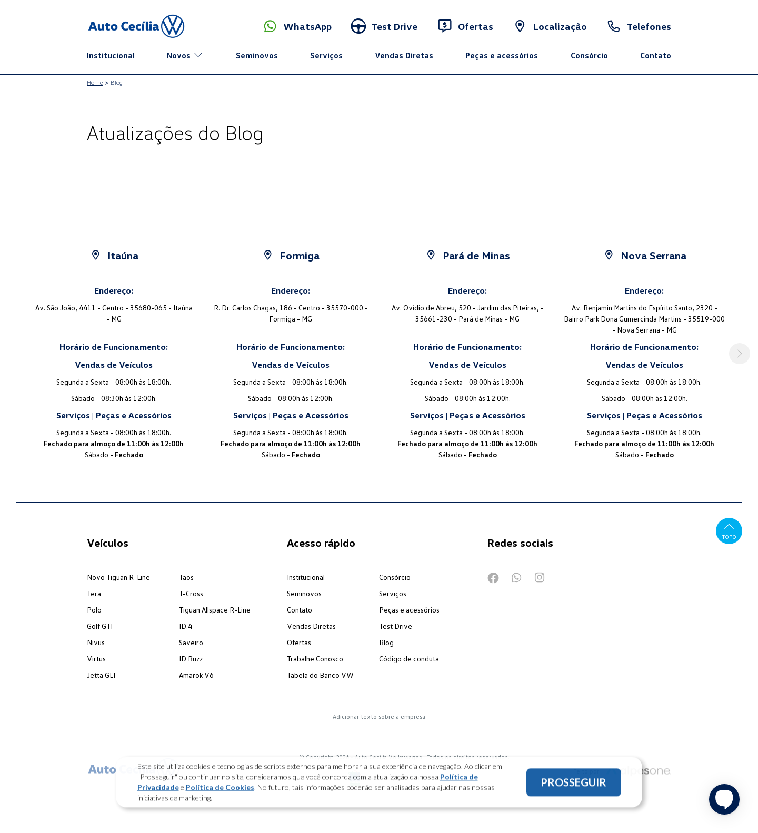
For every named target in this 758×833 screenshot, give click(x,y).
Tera (94, 593)
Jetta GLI (101, 674)
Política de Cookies (220, 789)
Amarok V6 (196, 674)
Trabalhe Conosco (315, 658)
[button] (739, 353)
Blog (386, 642)
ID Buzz (191, 658)
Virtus (96, 658)
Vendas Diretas (404, 55)
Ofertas (299, 642)
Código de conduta (409, 658)
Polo (94, 609)
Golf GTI (100, 625)
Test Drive (395, 625)
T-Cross (191, 593)
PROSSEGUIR (573, 784)
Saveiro (191, 642)
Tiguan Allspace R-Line (215, 609)
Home (95, 82)
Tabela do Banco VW (320, 674)
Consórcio (589, 55)
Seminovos (257, 55)
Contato (655, 55)
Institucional (111, 55)
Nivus (96, 642)
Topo (729, 530)
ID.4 (185, 625)
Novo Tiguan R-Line (118, 577)
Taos (186, 577)
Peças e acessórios (501, 55)
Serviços (326, 55)
